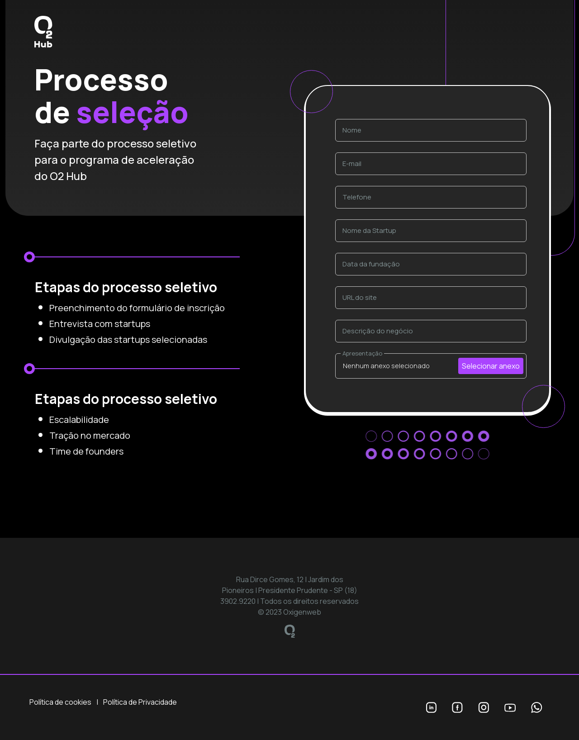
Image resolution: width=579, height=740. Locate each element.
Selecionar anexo (491, 366)
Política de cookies (60, 702)
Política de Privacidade (140, 702)
